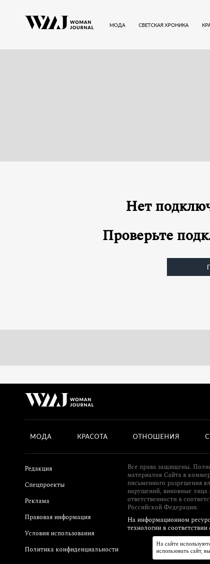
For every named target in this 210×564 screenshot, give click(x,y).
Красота (92, 436)
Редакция (38, 468)
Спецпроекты (45, 485)
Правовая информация (58, 517)
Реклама (37, 501)
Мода (41, 436)
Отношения (156, 436)
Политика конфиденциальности (71, 549)
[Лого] (59, 25)
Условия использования (59, 533)
